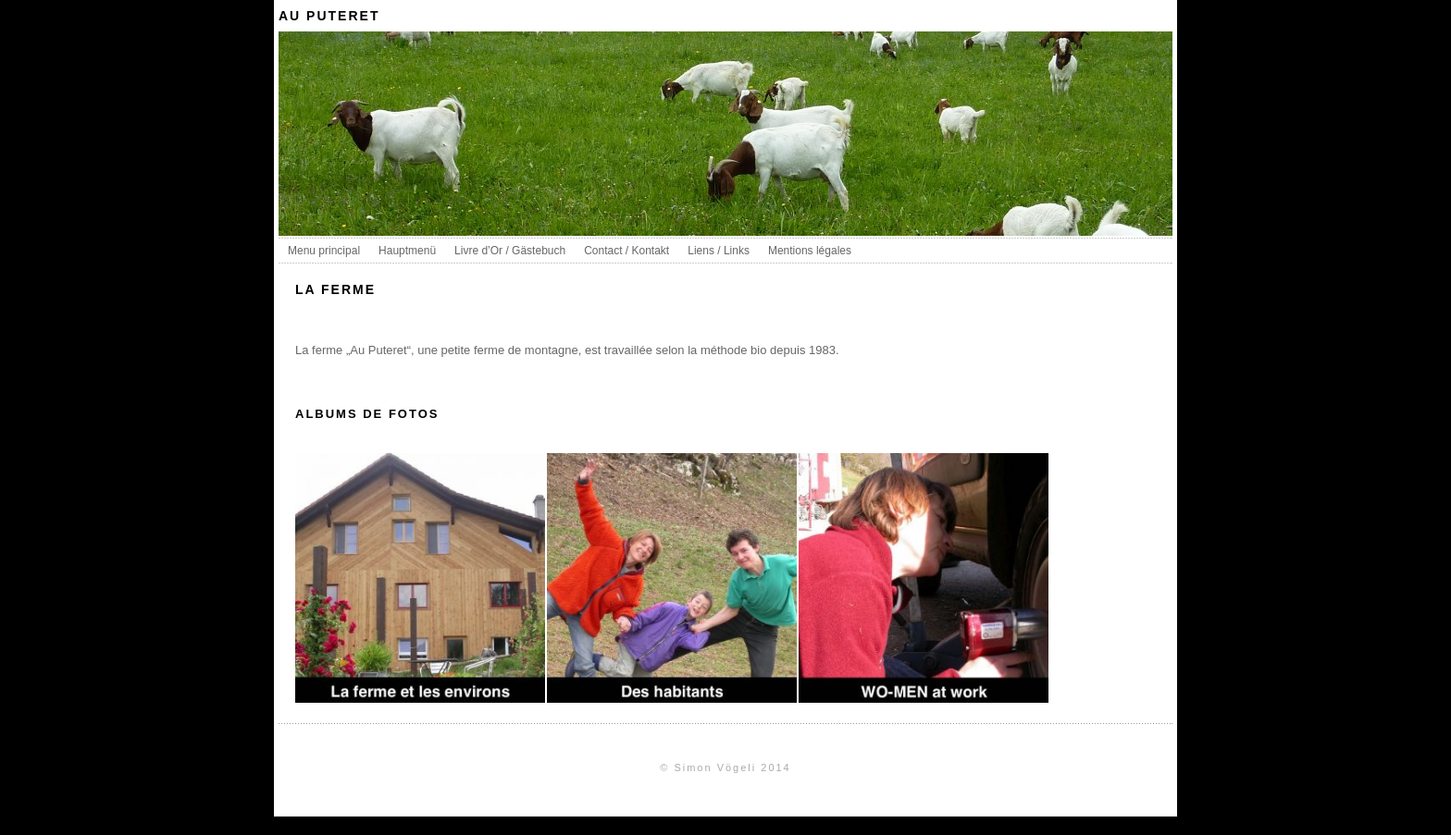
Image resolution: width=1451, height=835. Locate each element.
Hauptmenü (407, 250)
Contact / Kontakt (626, 250)
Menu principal (324, 250)
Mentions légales (809, 250)
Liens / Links (719, 250)
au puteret (329, 15)
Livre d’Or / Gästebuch (509, 250)
